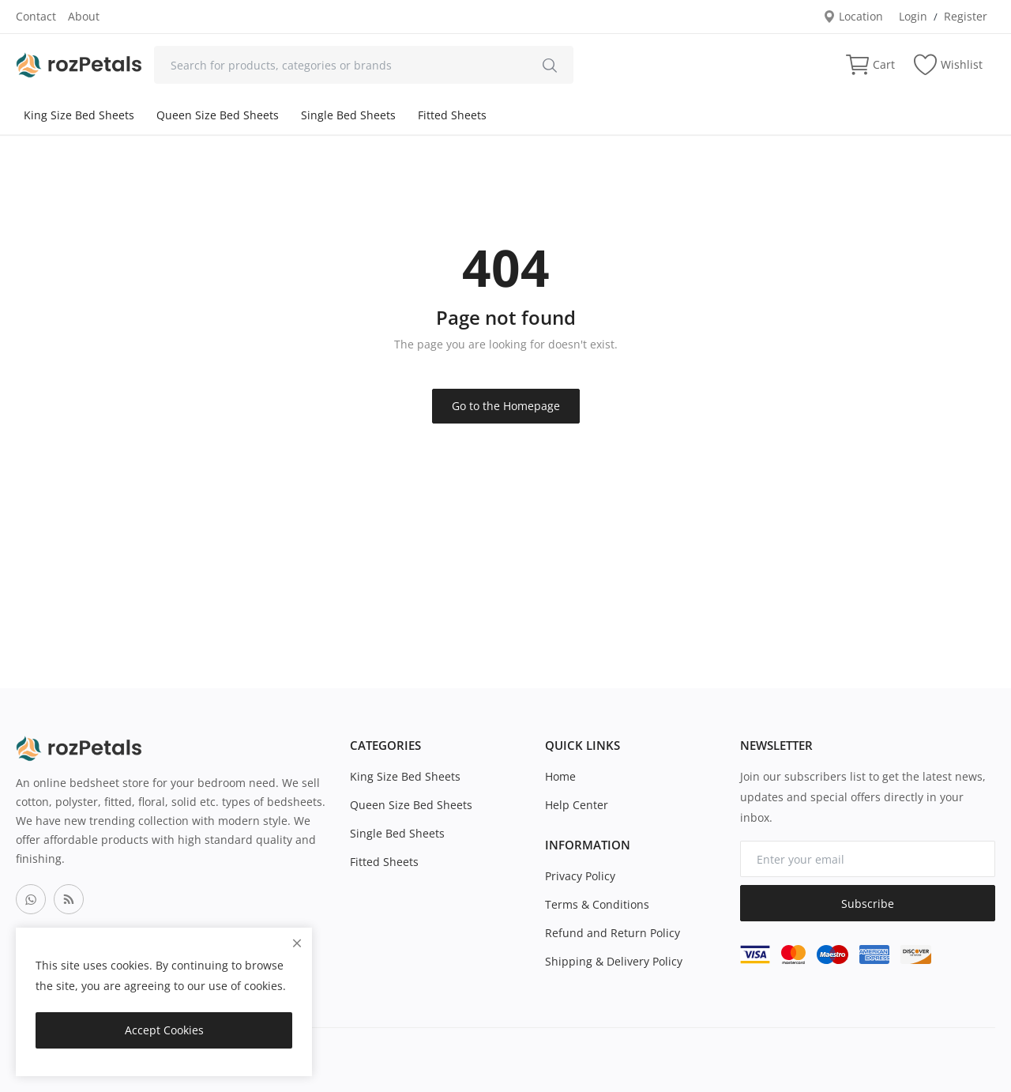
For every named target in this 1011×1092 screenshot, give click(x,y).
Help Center (576, 804)
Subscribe (867, 903)
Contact (36, 16)
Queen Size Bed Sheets (217, 114)
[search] (550, 65)
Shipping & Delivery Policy (613, 961)
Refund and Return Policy (612, 932)
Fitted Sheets (452, 114)
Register (965, 16)
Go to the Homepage (506, 405)
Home (560, 776)
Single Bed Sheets (348, 114)
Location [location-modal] (853, 16)
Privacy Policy (580, 875)
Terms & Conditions (597, 904)
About (84, 16)
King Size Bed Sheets (79, 114)
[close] (297, 943)
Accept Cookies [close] (164, 1029)
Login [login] (913, 16)
